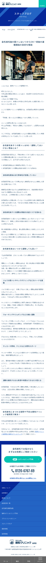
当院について (6, 488)
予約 (28, 561)
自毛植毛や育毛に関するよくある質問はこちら (23, 478)
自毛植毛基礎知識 (7, 508)
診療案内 (42, 6)
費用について (6, 498)
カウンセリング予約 (23, 459)
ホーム (6, 561)
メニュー (40, 559)
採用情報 (5, 534)
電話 (17, 561)
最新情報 (5, 529)
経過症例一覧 (6, 503)
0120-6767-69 (25, 470)
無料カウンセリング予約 (10, 513)
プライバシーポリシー (9, 518)
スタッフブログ (11, 29)
